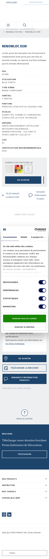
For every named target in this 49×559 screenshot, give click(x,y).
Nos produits (9, 479)
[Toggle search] (24, 25)
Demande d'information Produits (37, 195)
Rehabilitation (14, 32)
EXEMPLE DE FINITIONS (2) (19, 162)
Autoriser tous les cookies (24, 318)
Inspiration (8, 485)
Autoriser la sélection (24, 327)
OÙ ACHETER (23, 180)
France (9, 553)
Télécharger (24, 454)
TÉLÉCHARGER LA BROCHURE (10, 195)
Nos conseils (9, 491)
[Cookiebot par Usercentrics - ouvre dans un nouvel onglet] (35, 229)
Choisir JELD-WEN (11, 498)
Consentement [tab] (10, 237)
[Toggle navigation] (8, 25)
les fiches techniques (15, 343)
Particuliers (11, 2)
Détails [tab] (24, 237)
